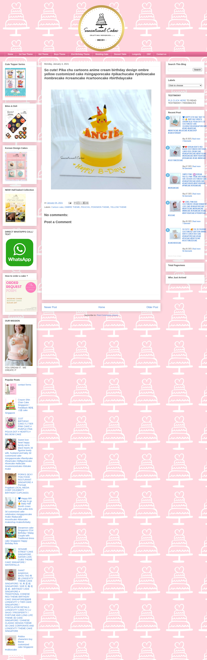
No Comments (187, 168)
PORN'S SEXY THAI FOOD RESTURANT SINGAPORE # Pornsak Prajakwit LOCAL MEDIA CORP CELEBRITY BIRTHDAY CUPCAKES (19, 483)
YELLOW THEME (118, 207)
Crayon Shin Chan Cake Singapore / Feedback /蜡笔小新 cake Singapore (19, 406)
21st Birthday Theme (80, 54)
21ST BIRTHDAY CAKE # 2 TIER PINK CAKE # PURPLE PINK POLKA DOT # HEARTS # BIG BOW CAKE (19, 426)
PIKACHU (85, 207)
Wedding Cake (101, 54)
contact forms (24, 384)
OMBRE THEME (72, 207)
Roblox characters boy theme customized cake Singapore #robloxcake (19, 643)
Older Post (152, 307)
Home (10, 54)
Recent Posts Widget (174, 256)
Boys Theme (59, 54)
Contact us (161, 54)
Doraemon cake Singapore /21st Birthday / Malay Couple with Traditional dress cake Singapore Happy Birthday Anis (19, 535)
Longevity (136, 54)
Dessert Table (120, 54)
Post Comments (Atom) (107, 315)
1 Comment (186, 223)
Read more (196, 138)
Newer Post (50, 307)
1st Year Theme (26, 54)
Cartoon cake (57, 207)
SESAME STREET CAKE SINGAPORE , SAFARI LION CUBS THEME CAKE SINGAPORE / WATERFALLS (19, 557)
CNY (149, 54)
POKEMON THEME (100, 207)
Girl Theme (43, 54)
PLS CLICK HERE (177, 100)
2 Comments (187, 141)
